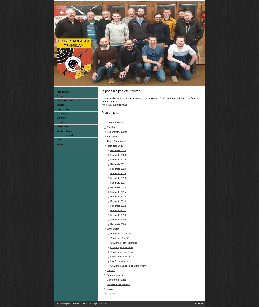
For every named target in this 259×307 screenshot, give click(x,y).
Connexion (198, 304)
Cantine (111, 127)
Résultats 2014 (118, 196)
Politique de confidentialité (83, 304)
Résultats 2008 (118, 224)
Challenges (113, 229)
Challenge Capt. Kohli (121, 252)
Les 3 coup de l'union (121, 261)
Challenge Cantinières (121, 247)
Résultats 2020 (118, 169)
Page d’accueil (115, 122)
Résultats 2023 (118, 155)
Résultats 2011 (118, 210)
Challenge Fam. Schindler (123, 242)
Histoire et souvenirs (118, 284)
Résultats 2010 (118, 215)
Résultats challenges (121, 233)
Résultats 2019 (118, 173)
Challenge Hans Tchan (122, 256)
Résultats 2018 (118, 178)
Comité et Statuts (116, 279)
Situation (112, 136)
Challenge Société (119, 238)
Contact (111, 293)
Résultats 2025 (115, 145)
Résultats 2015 (118, 192)
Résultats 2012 (118, 205)
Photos (111, 270)
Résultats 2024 (118, 150)
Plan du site (101, 304)
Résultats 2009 (118, 219)
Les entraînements (117, 132)
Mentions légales (63, 304)
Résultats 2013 (118, 201)
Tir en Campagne (116, 141)
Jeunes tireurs (115, 275)
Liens (110, 289)
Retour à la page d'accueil (114, 104)
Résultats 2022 (118, 159)
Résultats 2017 (118, 182)
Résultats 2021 (118, 164)
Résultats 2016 (118, 187)
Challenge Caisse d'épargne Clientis (129, 266)
